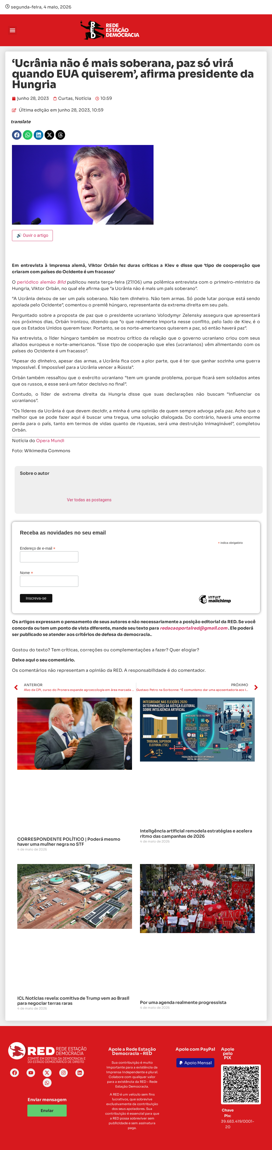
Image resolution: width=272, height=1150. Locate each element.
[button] (12, 30)
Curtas (65, 98)
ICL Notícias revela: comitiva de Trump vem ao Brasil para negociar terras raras (73, 1000)
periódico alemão (41, 282)
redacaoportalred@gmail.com (193, 628)
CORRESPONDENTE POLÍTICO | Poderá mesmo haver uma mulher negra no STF (68, 841)
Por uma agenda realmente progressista (183, 1002)
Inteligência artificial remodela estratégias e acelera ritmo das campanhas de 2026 (196, 833)
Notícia (83, 98)
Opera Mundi (50, 440)
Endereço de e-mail (37, 548)
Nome (26, 572)
